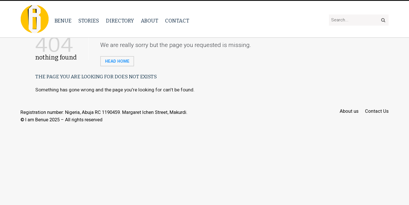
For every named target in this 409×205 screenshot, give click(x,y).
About (149, 21)
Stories (88, 21)
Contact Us (377, 111)
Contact (177, 21)
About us (349, 111)
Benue (63, 21)
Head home (117, 61)
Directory (120, 21)
